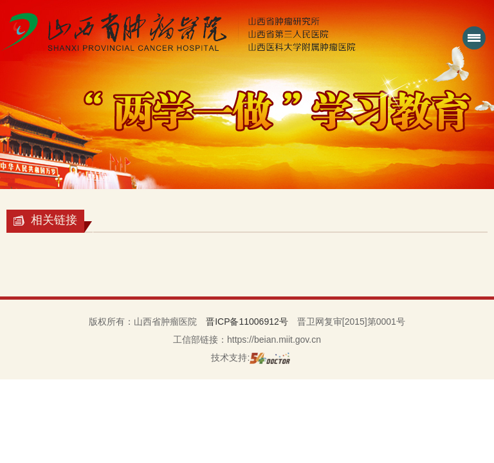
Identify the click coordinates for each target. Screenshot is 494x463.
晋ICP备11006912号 (247, 321)
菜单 (471, 42)
